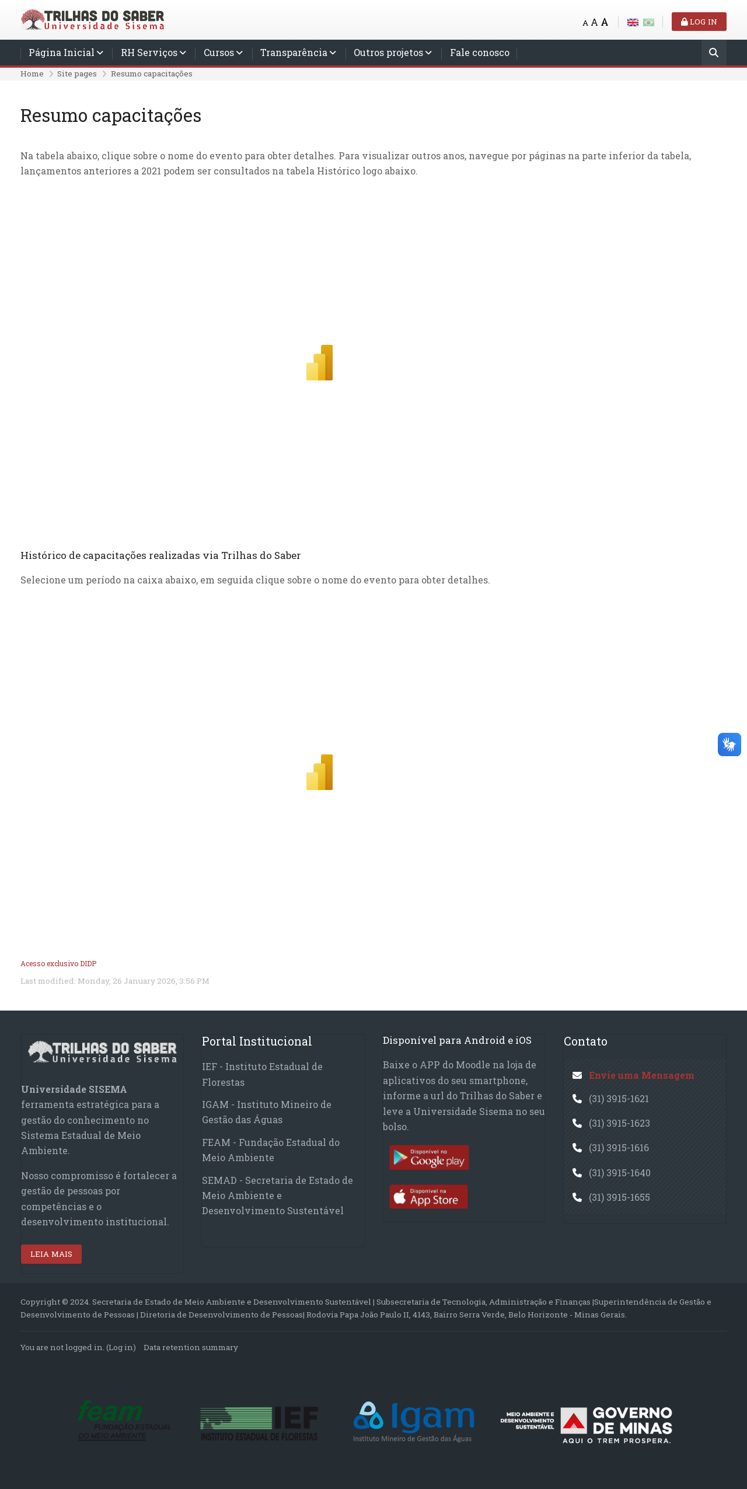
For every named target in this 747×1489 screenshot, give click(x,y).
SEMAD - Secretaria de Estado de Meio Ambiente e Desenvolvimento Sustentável (277, 1195)
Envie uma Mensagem (641, 1075)
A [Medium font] (594, 22)
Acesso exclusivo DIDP (58, 963)
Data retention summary (191, 1347)
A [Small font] (585, 23)
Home (32, 73)
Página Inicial (62, 52)
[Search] (714, 53)
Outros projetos (388, 52)
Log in (699, 21)
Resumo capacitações (152, 73)
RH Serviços (149, 52)
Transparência (293, 52)
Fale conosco (479, 52)
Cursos (219, 52)
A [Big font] (605, 22)
